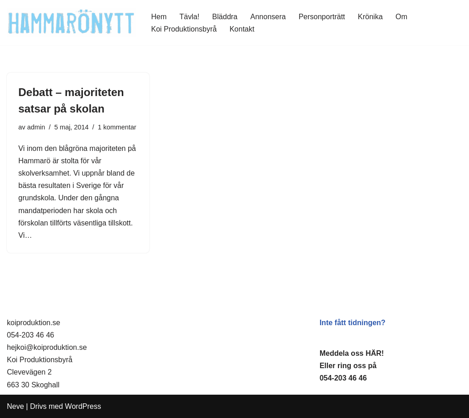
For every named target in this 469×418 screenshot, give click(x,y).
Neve (15, 406)
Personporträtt (322, 17)
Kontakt (241, 29)
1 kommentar (117, 127)
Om (402, 17)
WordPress (83, 406)
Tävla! (190, 17)
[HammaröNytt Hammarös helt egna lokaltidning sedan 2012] (71, 22)
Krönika (370, 17)
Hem (159, 17)
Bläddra (224, 17)
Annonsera (268, 17)
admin (36, 127)
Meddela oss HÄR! (352, 353)
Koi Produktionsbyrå (184, 29)
